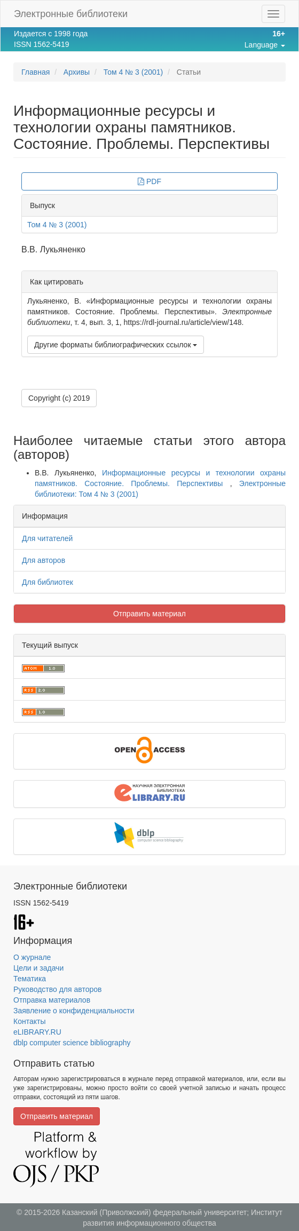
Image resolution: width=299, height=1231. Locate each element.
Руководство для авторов (57, 989)
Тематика (29, 978)
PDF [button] (149, 181)
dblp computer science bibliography (71, 1042)
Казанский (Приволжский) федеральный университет (154, 1212)
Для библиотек (47, 582)
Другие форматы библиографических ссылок (115, 344)
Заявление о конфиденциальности (73, 1010)
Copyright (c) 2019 (59, 398)
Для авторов (43, 560)
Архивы (77, 72)
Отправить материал (149, 613)
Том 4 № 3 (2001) (133, 72)
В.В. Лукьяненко (53, 249)
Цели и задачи (38, 968)
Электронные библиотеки (71, 14)
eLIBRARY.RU (37, 1032)
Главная (35, 72)
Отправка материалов (51, 1000)
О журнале (32, 957)
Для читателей (47, 538)
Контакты (29, 1021)
